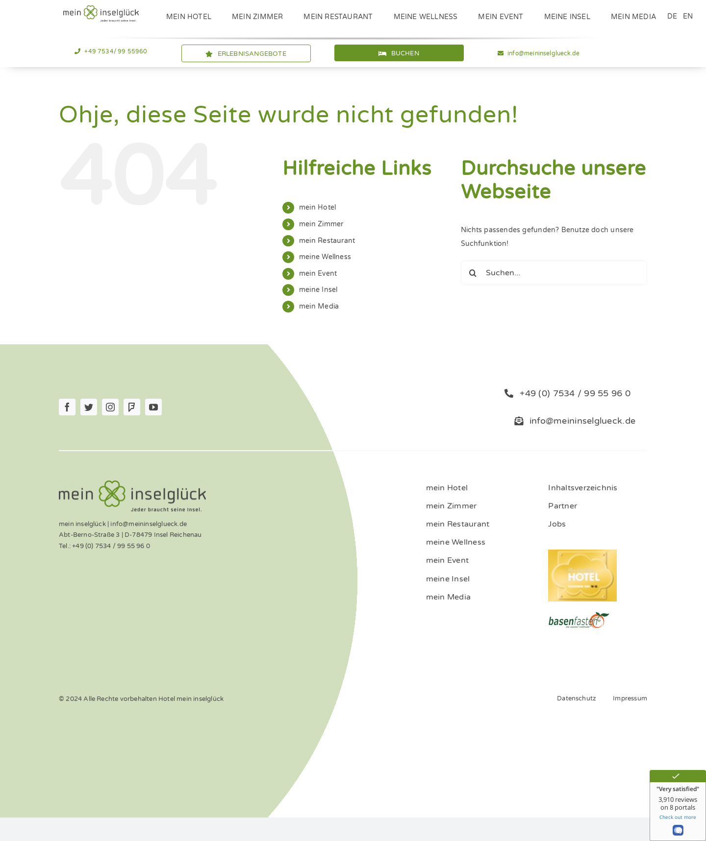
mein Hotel (317, 207)
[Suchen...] (554, 273)
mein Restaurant (327, 241)
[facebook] (67, 407)
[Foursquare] (132, 407)
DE (672, 16)
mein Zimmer (321, 224)
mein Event (318, 273)
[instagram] (110, 407)
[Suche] (473, 273)
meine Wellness (325, 257)
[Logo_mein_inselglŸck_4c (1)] (101, 8)
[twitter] (88, 407)
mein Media (319, 306)
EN (688, 16)
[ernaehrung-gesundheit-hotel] (578, 614)
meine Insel (318, 290)
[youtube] (153, 407)
